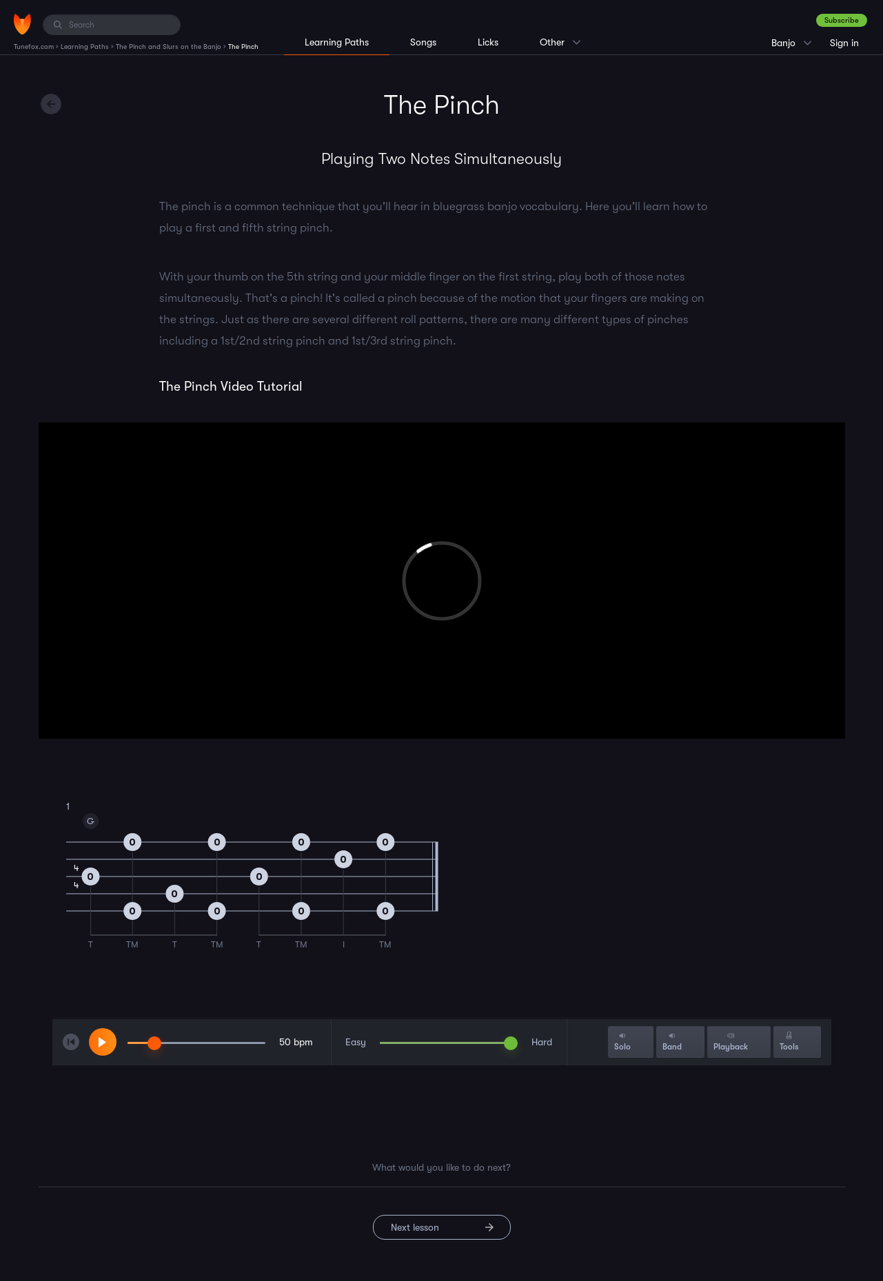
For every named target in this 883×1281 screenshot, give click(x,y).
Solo (622, 1041)
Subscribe (841, 20)
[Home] (22, 24)
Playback (730, 1041)
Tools (789, 1041)
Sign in (844, 42)
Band (672, 1041)
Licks (488, 42)
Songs (423, 42)
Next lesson (415, 1227)
